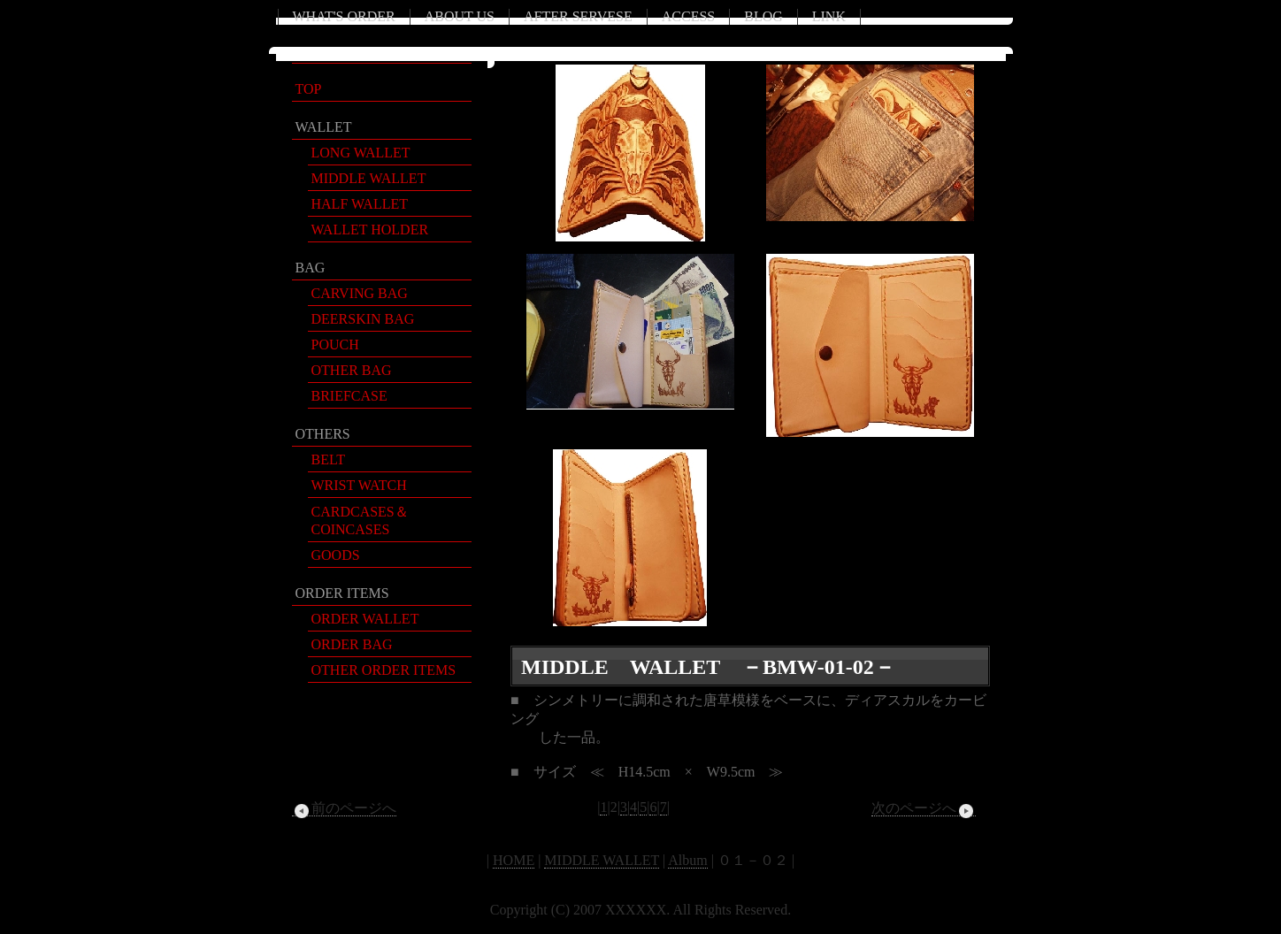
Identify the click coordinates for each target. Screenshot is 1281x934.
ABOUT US (460, 16)
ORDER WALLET (365, 618)
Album (687, 860)
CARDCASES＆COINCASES (360, 520)
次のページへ (923, 808)
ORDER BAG (352, 644)
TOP (308, 88)
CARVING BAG (359, 293)
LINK (829, 16)
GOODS (335, 555)
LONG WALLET (360, 152)
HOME (513, 860)
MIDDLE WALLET (368, 178)
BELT (328, 459)
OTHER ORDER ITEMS (383, 670)
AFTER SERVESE (578, 16)
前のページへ (344, 808)
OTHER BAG (351, 370)
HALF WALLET (359, 203)
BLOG (763, 16)
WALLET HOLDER (370, 229)
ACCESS (688, 16)
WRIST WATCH (359, 485)
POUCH (335, 344)
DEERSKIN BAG (363, 318)
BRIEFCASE (349, 395)
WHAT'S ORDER (344, 16)
